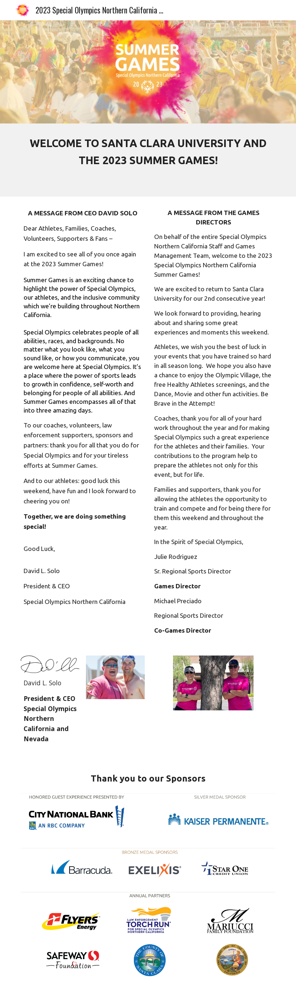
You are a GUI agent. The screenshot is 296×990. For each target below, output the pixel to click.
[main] (148, 160)
